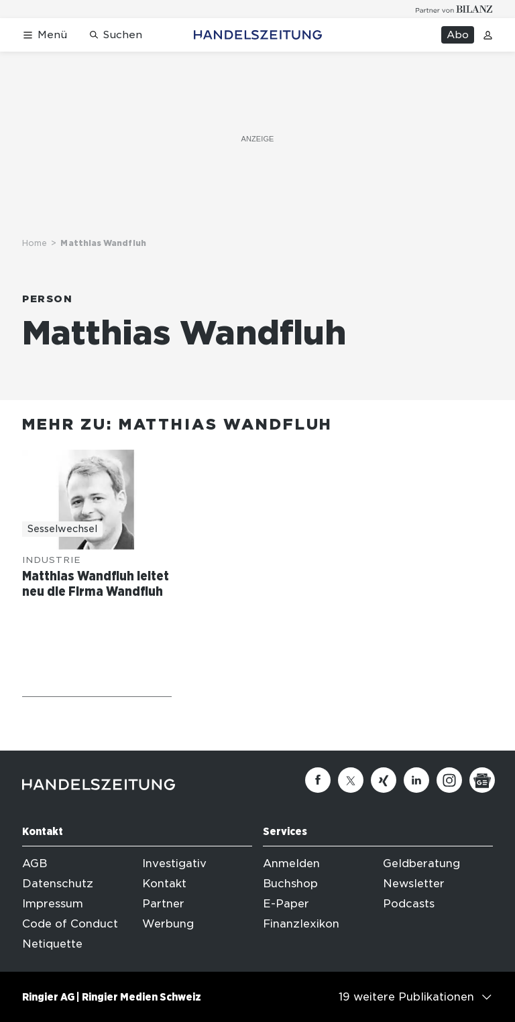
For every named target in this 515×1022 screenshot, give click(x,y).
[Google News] (482, 780)
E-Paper (286, 903)
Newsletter (414, 883)
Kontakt (164, 883)
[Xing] (383, 780)
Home (34, 243)
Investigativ (174, 863)
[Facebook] (318, 780)
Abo (458, 35)
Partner (163, 903)
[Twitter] (350, 780)
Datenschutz (57, 883)
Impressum (52, 903)
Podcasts (409, 903)
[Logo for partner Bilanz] (454, 9)
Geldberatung (421, 863)
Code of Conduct (70, 923)
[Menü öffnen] (44, 35)
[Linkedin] (416, 780)
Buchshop (290, 883)
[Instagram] (449, 780)
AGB (34, 863)
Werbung (168, 923)
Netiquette (52, 944)
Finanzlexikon (301, 923)
